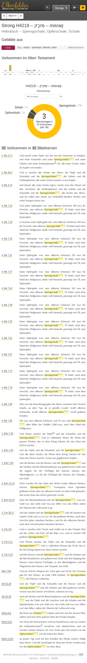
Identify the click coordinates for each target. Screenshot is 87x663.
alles (28, 424)
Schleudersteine (32, 626)
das (39, 441)
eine (50, 205)
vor (48, 646)
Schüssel (66, 205)
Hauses (75, 470)
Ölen (83, 613)
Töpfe (41, 155)
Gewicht (23, 209)
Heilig (82, 638)
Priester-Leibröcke (39, 578)
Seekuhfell (58, 196)
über (52, 616)
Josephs (71, 616)
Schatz (36, 574)
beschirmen (62, 621)
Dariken (61, 574)
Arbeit (78, 437)
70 (66, 209)
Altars (60, 172)
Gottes (55, 549)
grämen (46, 616)
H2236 (8, 47)
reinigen (81, 155)
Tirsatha (81, 571)
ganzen (23, 441)
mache (28, 155)
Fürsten (81, 404)
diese (32, 454)
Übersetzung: (43, 91)
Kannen (77, 512)
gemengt (68, 213)
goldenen (61, 516)
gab (58, 571)
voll (50, 213)
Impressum (33, 658)
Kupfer (26, 167)
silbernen (72, 520)
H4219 (12, 15)
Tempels (80, 474)
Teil (30, 571)
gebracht (52, 494)
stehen (74, 638)
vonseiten (68, 404)
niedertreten (68, 626)
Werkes (32, 441)
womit (60, 185)
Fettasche (67, 155)
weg (50, 507)
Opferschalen (28, 633)
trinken (50, 613)
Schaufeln (36, 159)
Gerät (32, 491)
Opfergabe (36, 205)
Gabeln (23, 163)
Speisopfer (24, 217)
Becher (70, 516)
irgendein (80, 487)
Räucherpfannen (48, 466)
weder (64, 483)
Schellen (54, 638)
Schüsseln (24, 411)
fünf (83, 529)
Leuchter (54, 600)
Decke (44, 196)
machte (33, 172)
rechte (31, 533)
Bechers (50, 520)
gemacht (80, 491)
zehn (38, 529)
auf (83, 185)
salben (22, 616)
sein (83, 642)
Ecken (50, 633)
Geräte (75, 163)
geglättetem (63, 458)
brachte (26, 222)
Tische (45, 529)
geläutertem (68, 466)
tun (42, 200)
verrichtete (49, 591)
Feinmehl (57, 213)
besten (76, 613)
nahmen (60, 591)
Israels (22, 407)
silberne (57, 205)
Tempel (76, 529)
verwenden (36, 167)
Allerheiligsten (26, 474)
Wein (25, 613)
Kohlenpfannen (46, 163)
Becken (31, 462)
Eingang (77, 558)
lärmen (40, 630)
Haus (78, 441)
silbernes (49, 491)
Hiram (28, 433)
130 (74, 205)
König (54, 441)
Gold (77, 466)
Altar (57, 646)
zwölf (73, 407)
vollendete (56, 437)
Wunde (63, 616)
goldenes (24, 491)
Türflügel (49, 470)
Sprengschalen (64, 159)
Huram (29, 541)
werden (73, 630)
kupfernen (72, 587)
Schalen (23, 415)
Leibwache (41, 507)
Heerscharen (40, 621)
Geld (73, 491)
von (63, 491)
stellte (57, 529)
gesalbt (56, 407)
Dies (21, 404)
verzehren (49, 626)
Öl (79, 213)
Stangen (29, 200)
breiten (77, 196)
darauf (27, 185)
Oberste (27, 507)
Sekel (70, 209)
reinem (23, 516)
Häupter (41, 571)
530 (27, 578)
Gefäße (46, 424)
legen (53, 185)
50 (68, 574)
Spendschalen (26, 604)
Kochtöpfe (46, 642)
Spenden (54, 658)
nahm (82, 503)
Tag (40, 407)
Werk (75, 545)
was (79, 499)
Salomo (62, 441)
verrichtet (30, 189)
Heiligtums (35, 213)
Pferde (67, 638)
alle (63, 163)
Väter (52, 571)
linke (56, 533)
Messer (48, 462)
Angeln (28, 470)
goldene (81, 411)
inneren (65, 470)
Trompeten (59, 487)
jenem (26, 638)
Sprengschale (53, 209)
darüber (68, 196)
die (45, 454)
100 (83, 533)
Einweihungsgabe (42, 404)
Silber (34, 424)
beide (45, 213)
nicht (38, 616)
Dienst (78, 185)
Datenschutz (45, 658)
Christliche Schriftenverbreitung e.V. (62, 654)
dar (50, 222)
